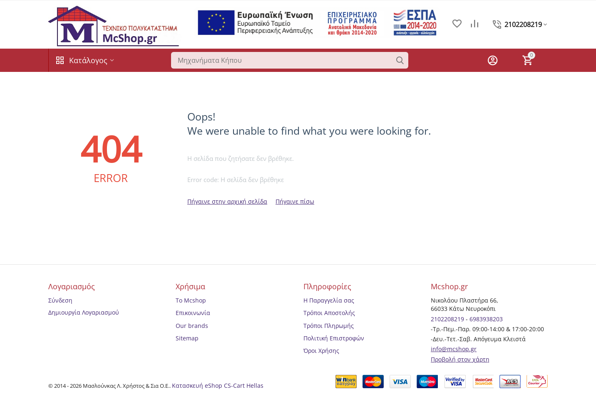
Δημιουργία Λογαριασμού (83, 312)
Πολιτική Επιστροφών (333, 338)
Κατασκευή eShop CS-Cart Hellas (217, 385)
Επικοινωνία (193, 313)
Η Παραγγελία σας (328, 300)
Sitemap (187, 338)
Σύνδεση (60, 300)
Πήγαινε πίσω (295, 201)
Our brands (192, 326)
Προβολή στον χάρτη (460, 359)
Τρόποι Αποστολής (329, 313)
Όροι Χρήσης (321, 351)
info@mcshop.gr (454, 349)
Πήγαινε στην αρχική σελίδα (227, 201)
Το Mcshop (191, 300)
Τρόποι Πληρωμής (328, 326)
